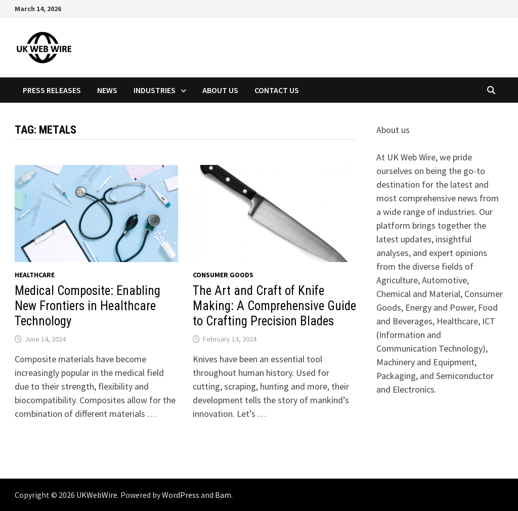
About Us (220, 90)
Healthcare (35, 274)
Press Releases (52, 90)
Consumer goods (223, 274)
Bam (223, 495)
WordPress (180, 495)
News (107, 90)
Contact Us (276, 90)
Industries (155, 90)
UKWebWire (96, 495)
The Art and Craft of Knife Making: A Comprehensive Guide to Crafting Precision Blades (274, 305)
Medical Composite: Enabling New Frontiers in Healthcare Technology (87, 305)
